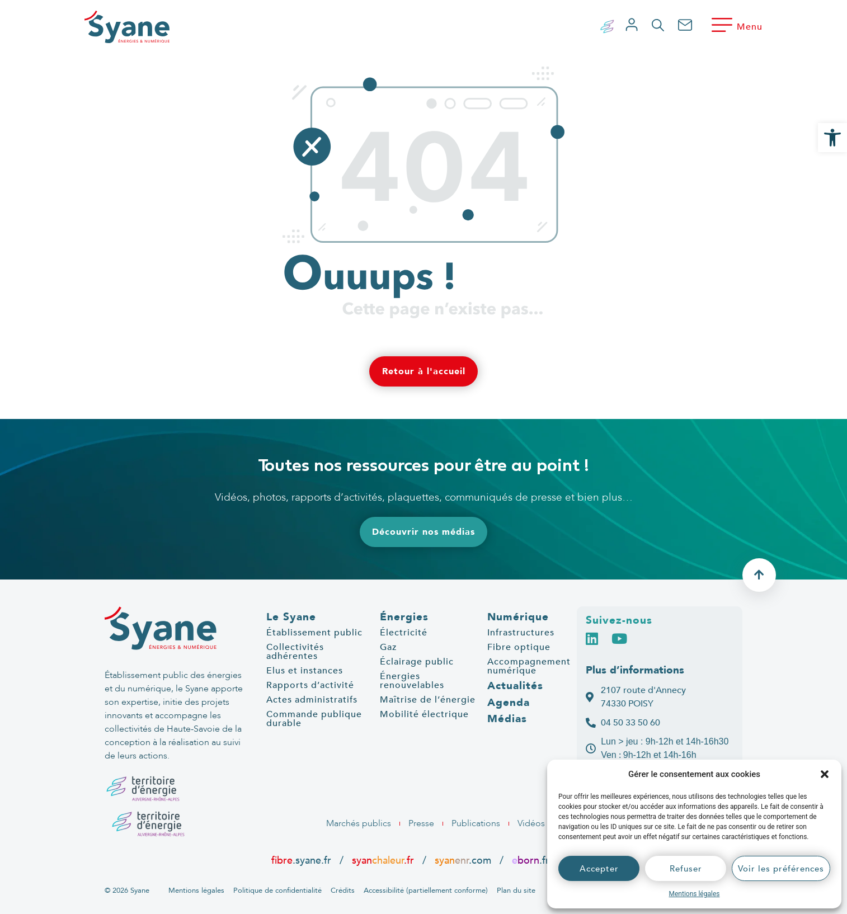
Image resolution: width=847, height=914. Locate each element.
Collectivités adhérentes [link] (295, 652)
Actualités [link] (515, 686)
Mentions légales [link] (694, 894)
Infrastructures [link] (520, 632)
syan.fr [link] (383, 860)
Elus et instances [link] (304, 670)
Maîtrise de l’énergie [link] (428, 699)
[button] (824, 774)
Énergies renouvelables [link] (412, 681)
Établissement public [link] (314, 632)
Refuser (686, 868)
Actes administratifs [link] (311, 699)
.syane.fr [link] (302, 860)
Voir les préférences (781, 868)
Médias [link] (507, 719)
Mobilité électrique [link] (424, 714)
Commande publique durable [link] (314, 719)
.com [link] (463, 860)
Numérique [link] (518, 617)
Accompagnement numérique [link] (529, 666)
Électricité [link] (403, 632)
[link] (832, 137)
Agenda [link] (508, 702)
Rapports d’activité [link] (310, 685)
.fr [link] (530, 860)
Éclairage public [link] (417, 661)
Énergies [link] (404, 617)
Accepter (599, 868)
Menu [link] (750, 27)
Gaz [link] (388, 647)
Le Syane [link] (291, 617)
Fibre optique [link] (518, 647)
